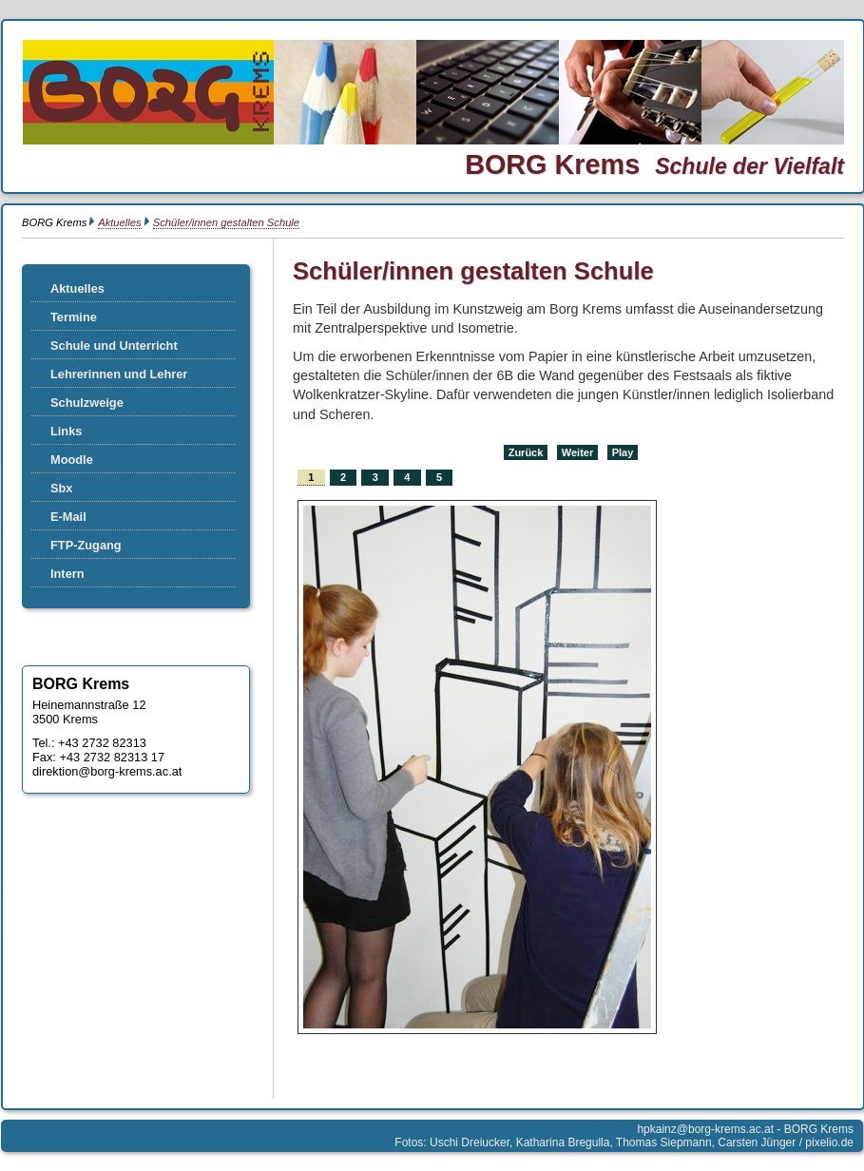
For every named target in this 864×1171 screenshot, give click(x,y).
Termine (73, 317)
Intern (67, 573)
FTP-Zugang (86, 545)
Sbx (61, 488)
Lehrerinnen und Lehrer (118, 374)
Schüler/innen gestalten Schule (226, 222)
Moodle (71, 459)
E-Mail (68, 516)
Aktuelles (119, 222)
